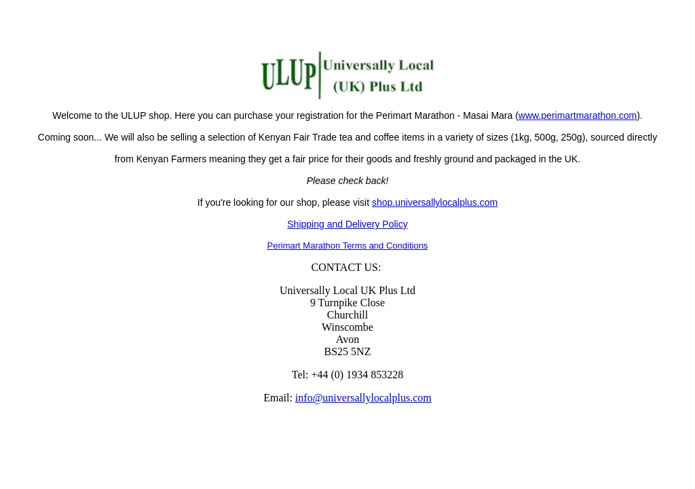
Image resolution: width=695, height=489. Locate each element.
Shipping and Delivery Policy (347, 224)
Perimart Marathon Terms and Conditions (347, 245)
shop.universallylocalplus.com (434, 202)
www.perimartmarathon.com (578, 115)
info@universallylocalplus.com (363, 397)
